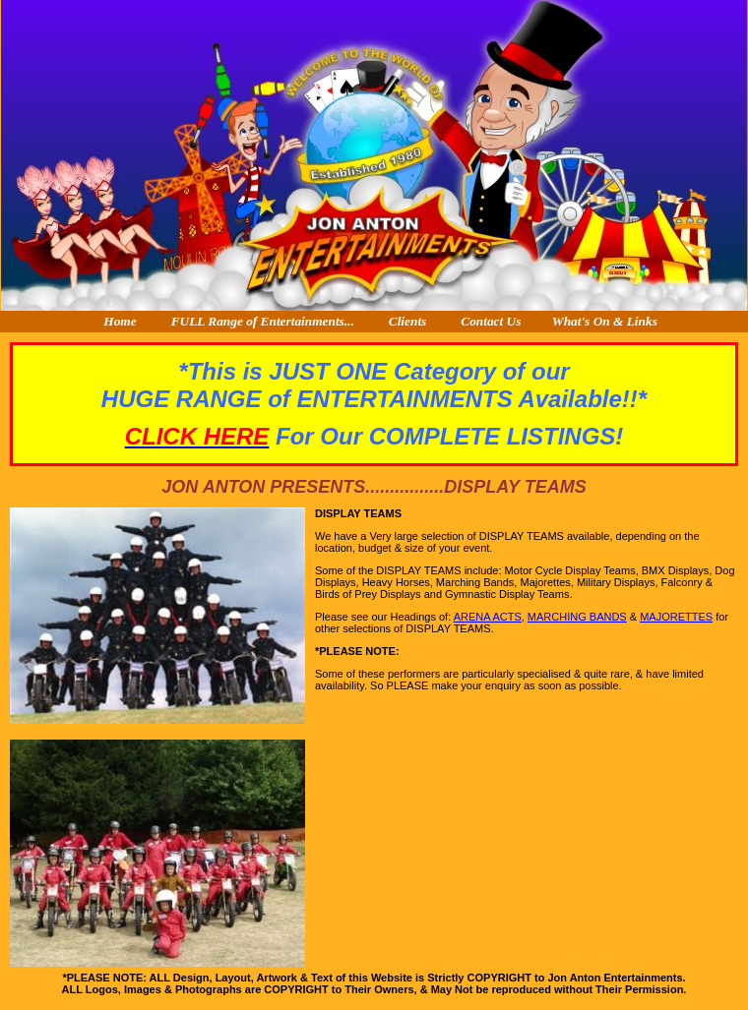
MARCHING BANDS (577, 617)
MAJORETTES (676, 617)
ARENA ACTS (488, 617)
